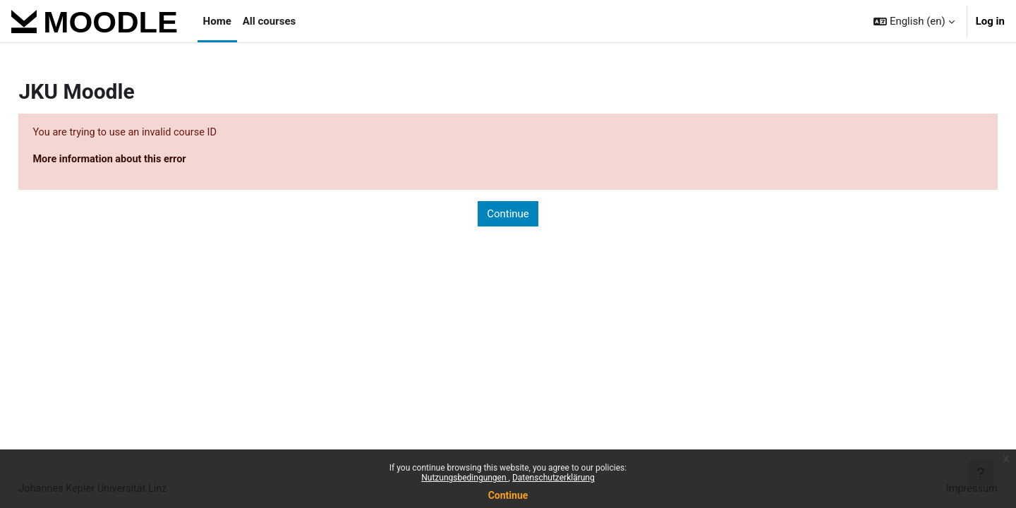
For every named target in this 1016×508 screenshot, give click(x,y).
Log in (990, 21)
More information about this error (143, 160)
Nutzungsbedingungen (464, 478)
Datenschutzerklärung (553, 478)
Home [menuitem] (217, 21)
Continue (508, 495)
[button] (914, 21)
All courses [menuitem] (269, 21)
